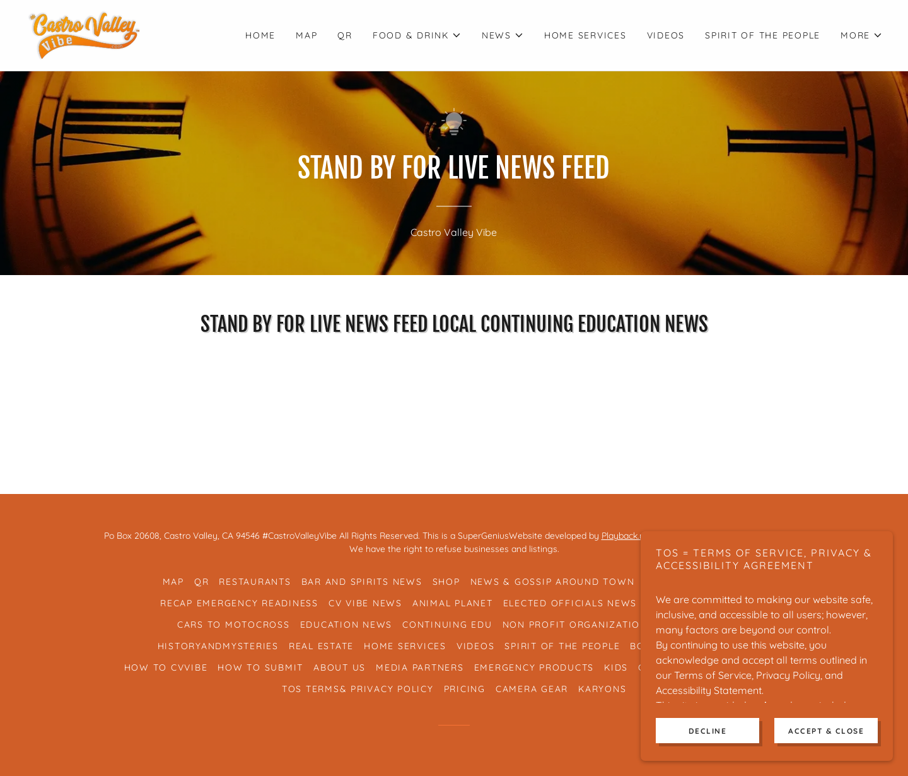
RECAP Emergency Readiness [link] (239, 603)
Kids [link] (616, 667)
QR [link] (344, 35)
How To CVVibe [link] (166, 667)
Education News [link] (346, 624)
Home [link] (260, 35)
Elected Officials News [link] (570, 603)
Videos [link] (666, 35)
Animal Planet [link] (452, 603)
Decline (708, 748)
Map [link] (306, 35)
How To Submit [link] (260, 667)
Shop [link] (446, 581)
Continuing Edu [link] (447, 624)
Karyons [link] (602, 689)
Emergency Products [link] (534, 667)
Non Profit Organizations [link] (578, 624)
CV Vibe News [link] (365, 603)
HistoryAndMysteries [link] (218, 646)
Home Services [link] (585, 35)
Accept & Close (826, 748)
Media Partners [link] (420, 667)
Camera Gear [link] (532, 689)
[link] (84, 34)
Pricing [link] (465, 689)
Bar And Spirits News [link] (361, 581)
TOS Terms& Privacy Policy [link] (358, 689)
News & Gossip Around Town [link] (552, 581)
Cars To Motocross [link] (233, 624)
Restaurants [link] (255, 581)
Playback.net (628, 535)
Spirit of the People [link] (762, 35)
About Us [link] (339, 667)
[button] (417, 35)
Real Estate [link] (321, 646)
